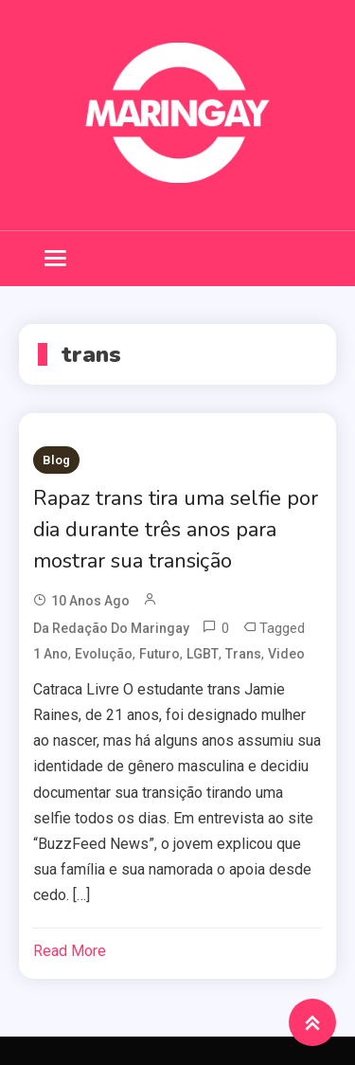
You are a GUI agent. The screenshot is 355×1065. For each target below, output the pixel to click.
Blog (56, 460)
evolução (104, 653)
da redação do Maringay (111, 628)
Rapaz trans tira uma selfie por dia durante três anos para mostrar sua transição (175, 529)
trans (243, 653)
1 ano (50, 653)
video (286, 653)
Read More (69, 951)
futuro (159, 653)
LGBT (202, 653)
